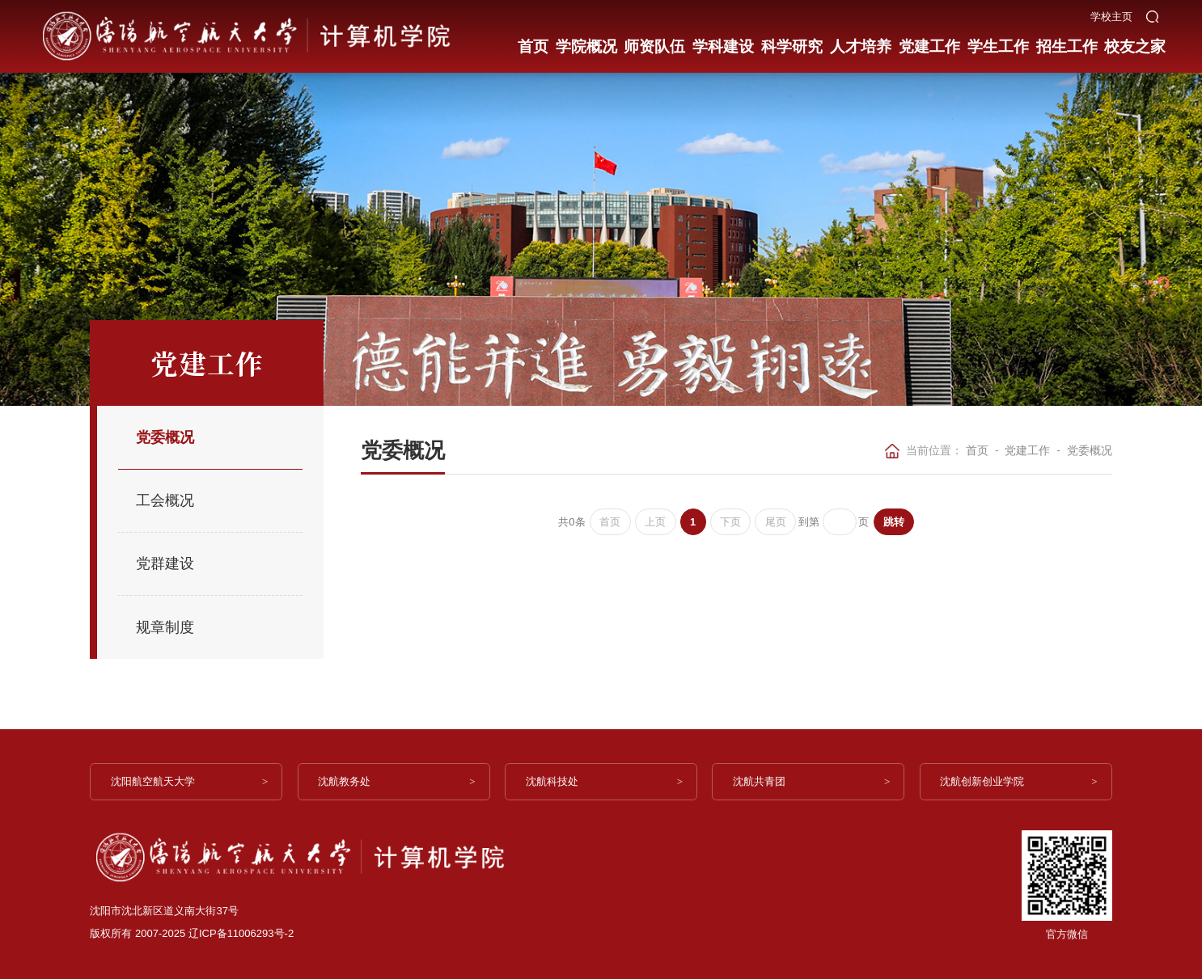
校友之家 (1133, 42)
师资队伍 (654, 42)
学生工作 (996, 42)
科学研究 (791, 42)
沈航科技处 (554, 781)
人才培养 (859, 42)
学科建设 (723, 42)
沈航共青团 (761, 781)
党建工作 (928, 42)
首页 (534, 42)
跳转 (896, 522)
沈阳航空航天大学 (155, 781)
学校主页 (1111, 12)
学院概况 (585, 42)
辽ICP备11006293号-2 (241, 933)
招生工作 (1065, 42)
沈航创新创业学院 (985, 781)
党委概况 (1089, 450)
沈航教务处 (347, 781)
